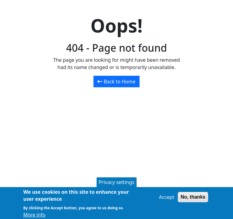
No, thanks (193, 198)
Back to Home (116, 81)
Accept (166, 198)
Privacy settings (116, 183)
